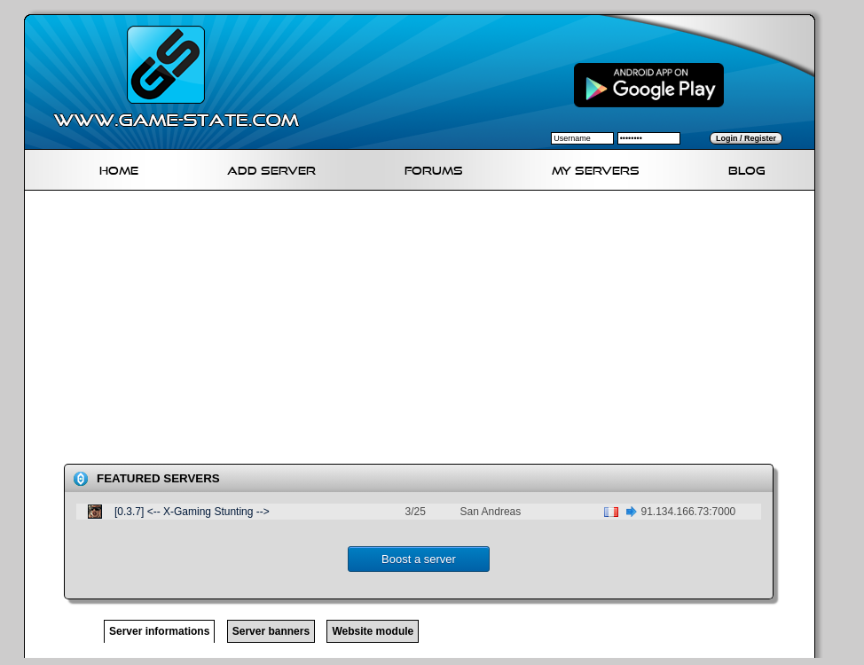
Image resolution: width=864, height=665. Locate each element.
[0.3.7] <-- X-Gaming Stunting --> (192, 511)
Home (118, 168)
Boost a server (418, 559)
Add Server (271, 168)
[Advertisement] (293, 331)
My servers (596, 168)
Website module (372, 631)
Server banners (271, 631)
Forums (434, 168)
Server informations (159, 631)
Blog (747, 168)
